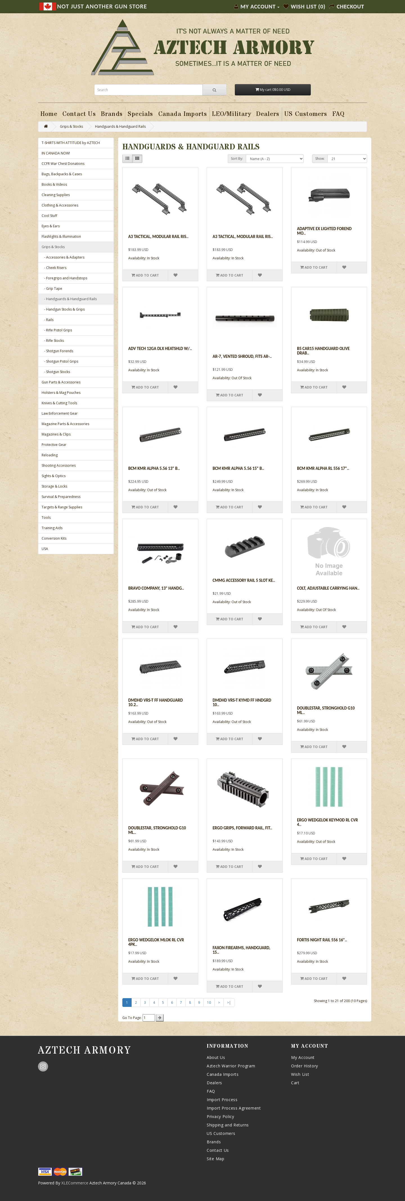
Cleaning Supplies (56, 194)
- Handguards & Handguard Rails (69, 299)
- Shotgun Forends (57, 351)
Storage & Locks (54, 486)
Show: (320, 158)
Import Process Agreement (234, 1108)
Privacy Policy (220, 1116)
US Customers (221, 1133)
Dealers (214, 1082)
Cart (295, 1082)
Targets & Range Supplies (62, 507)
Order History (304, 1065)
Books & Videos (54, 184)
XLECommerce (74, 1183)
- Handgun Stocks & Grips (63, 309)
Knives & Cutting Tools (59, 403)
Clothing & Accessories (60, 205)
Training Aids (52, 528)
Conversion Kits (54, 538)
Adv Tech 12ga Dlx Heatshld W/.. (160, 348)
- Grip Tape (52, 288)
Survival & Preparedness (61, 496)
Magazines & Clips (56, 434)
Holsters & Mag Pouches (61, 392)
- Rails (47, 319)
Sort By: (237, 158)
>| (229, 1002)
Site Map (215, 1158)
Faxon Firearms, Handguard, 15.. (241, 950)
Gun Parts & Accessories (61, 382)
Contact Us (218, 1150)
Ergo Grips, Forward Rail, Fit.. (242, 827)
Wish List (300, 1074)
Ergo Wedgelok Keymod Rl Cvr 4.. (327, 822)
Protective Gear (54, 444)
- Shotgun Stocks (56, 371)
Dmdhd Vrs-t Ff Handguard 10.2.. (155, 703)
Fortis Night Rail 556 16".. (322, 939)
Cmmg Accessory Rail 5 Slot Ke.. (244, 580)
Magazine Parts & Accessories (65, 423)
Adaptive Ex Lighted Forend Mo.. (324, 231)
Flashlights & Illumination (61, 236)
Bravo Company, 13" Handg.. (156, 588)
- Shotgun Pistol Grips (60, 361)
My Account (303, 1057)
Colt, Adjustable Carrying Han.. (328, 588)
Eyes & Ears (51, 226)
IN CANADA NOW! (56, 153)
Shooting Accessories (59, 465)
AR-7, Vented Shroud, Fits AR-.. (242, 356)
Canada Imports (223, 1074)
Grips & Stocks (71, 126)
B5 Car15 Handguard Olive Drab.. (323, 351)
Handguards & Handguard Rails (120, 126)
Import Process (222, 1099)
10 (209, 1002)
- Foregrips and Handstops (64, 278)
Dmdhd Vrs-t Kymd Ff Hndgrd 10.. (242, 703)
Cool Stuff (49, 215)
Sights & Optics (54, 475)
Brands (214, 1141)
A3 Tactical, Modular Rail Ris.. (158, 236)
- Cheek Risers (54, 267)
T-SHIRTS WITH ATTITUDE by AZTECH (71, 142)
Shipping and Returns (228, 1125)
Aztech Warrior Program (231, 1065)
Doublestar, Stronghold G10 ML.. (326, 710)
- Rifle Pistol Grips (57, 330)
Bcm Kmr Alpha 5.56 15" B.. (238, 468)
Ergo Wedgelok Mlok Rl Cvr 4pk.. (156, 942)
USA (45, 548)
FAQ (211, 1091)
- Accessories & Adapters (63, 257)
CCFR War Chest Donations (63, 163)
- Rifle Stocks (53, 340)
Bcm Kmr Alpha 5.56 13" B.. (154, 468)
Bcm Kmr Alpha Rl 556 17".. (323, 468)
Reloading (50, 455)
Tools (46, 517)
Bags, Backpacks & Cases (62, 174)
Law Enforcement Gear (60, 413)
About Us (216, 1057)
